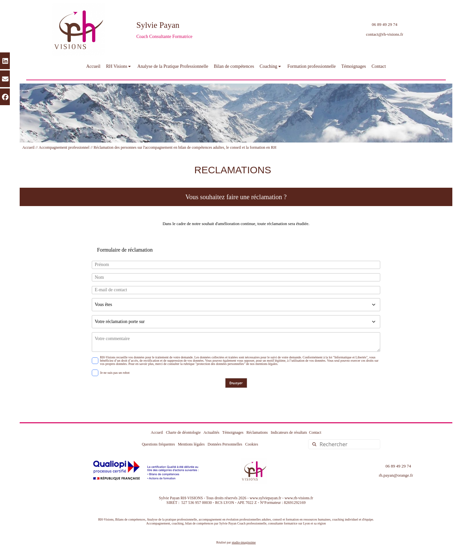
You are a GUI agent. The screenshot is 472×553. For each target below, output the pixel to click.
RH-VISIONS (192, 498)
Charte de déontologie (183, 432)
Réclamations (257, 432)
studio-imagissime (244, 542)
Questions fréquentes (158, 444)
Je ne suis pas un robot (110, 373)
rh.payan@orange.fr (396, 475)
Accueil (28, 147)
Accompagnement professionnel (64, 147)
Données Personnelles (224, 444)
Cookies (251, 444)
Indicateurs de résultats (289, 432)
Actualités (212, 432)
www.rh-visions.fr (299, 498)
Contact (315, 432)
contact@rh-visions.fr (384, 34)
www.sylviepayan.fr (265, 498)
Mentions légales (190, 444)
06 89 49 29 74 (384, 24)
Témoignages (233, 432)
